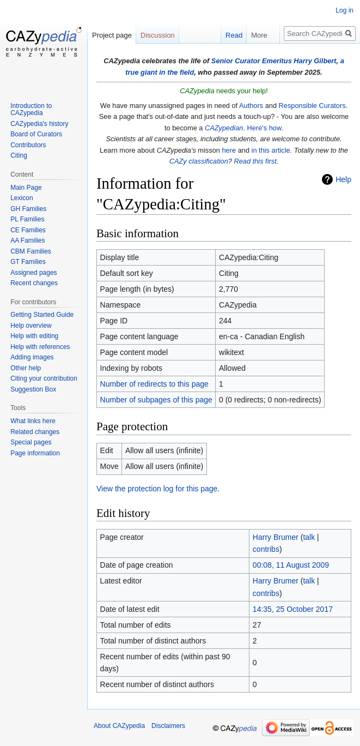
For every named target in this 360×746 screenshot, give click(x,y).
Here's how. (265, 128)
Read (229, 35)
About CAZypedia (119, 726)
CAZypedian (224, 128)
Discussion (158, 35)
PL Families (27, 219)
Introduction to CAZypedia (31, 109)
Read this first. (256, 161)
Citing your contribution (43, 378)
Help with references (40, 347)
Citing (18, 155)
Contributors (28, 145)
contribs (266, 549)
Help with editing (34, 336)
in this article (271, 150)
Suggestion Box (33, 389)
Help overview (30, 325)
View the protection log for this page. (157, 488)
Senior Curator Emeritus (251, 61)
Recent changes (34, 283)
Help (343, 179)
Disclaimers (168, 726)
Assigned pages (33, 272)
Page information (35, 453)
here (229, 150)
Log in (344, 10)
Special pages (30, 442)
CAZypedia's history (39, 124)
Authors (251, 105)
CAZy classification (198, 161)
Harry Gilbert (315, 61)
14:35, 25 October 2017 (293, 609)
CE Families (28, 230)
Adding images (31, 357)
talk (309, 537)
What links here (33, 421)
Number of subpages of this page (156, 399)
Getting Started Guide (42, 314)
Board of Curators (36, 134)
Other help (25, 368)
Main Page (25, 187)
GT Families (27, 262)
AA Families (27, 240)
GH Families (28, 209)
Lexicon (21, 198)
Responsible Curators (312, 105)
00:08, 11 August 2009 (291, 565)
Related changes (34, 432)
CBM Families (30, 251)
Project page (112, 35)
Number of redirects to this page (154, 384)
